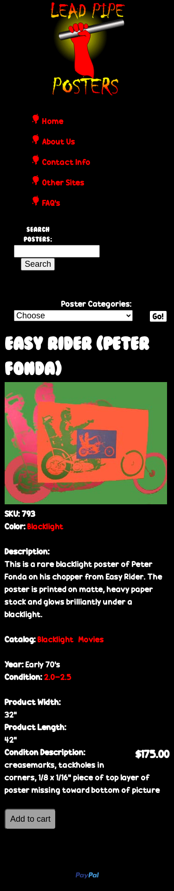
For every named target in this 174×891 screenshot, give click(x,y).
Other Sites (63, 183)
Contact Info (66, 162)
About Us (58, 142)
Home (53, 121)
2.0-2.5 (57, 677)
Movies (91, 639)
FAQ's (51, 203)
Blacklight (45, 526)
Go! (158, 316)
